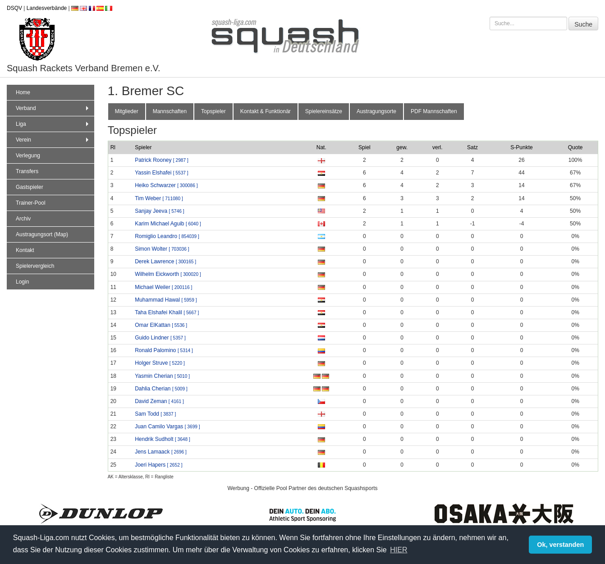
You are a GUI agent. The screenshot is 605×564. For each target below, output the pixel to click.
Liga (53, 124)
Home (23, 92)
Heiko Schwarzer (166, 185)
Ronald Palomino (164, 350)
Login (22, 282)
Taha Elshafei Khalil (167, 312)
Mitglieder (126, 111)
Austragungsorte (376, 111)
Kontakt (25, 250)
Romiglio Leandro (167, 236)
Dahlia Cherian (161, 388)
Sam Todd (155, 414)
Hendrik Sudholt (162, 439)
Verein (53, 140)
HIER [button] (398, 550)
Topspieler (213, 111)
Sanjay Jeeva (159, 211)
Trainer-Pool (31, 203)
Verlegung (28, 155)
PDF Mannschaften (434, 111)
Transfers (27, 171)
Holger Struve (160, 363)
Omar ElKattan (161, 325)
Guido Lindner (160, 338)
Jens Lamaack (161, 452)
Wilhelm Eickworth (168, 274)
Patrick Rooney (161, 160)
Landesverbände (47, 8)
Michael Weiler (163, 287)
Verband (53, 108)
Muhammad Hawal (166, 300)
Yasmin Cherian (162, 376)
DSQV (14, 8)
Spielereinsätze (323, 111)
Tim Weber (159, 198)
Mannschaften (170, 111)
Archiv (23, 219)
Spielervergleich (35, 266)
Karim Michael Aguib (168, 223)
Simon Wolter (162, 249)
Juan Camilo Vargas (167, 426)
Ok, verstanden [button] (560, 544)
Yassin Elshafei (161, 173)
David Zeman (159, 401)
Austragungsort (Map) (42, 234)
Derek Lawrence (165, 261)
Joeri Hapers (158, 465)
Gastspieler (29, 187)
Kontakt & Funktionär (265, 111)
